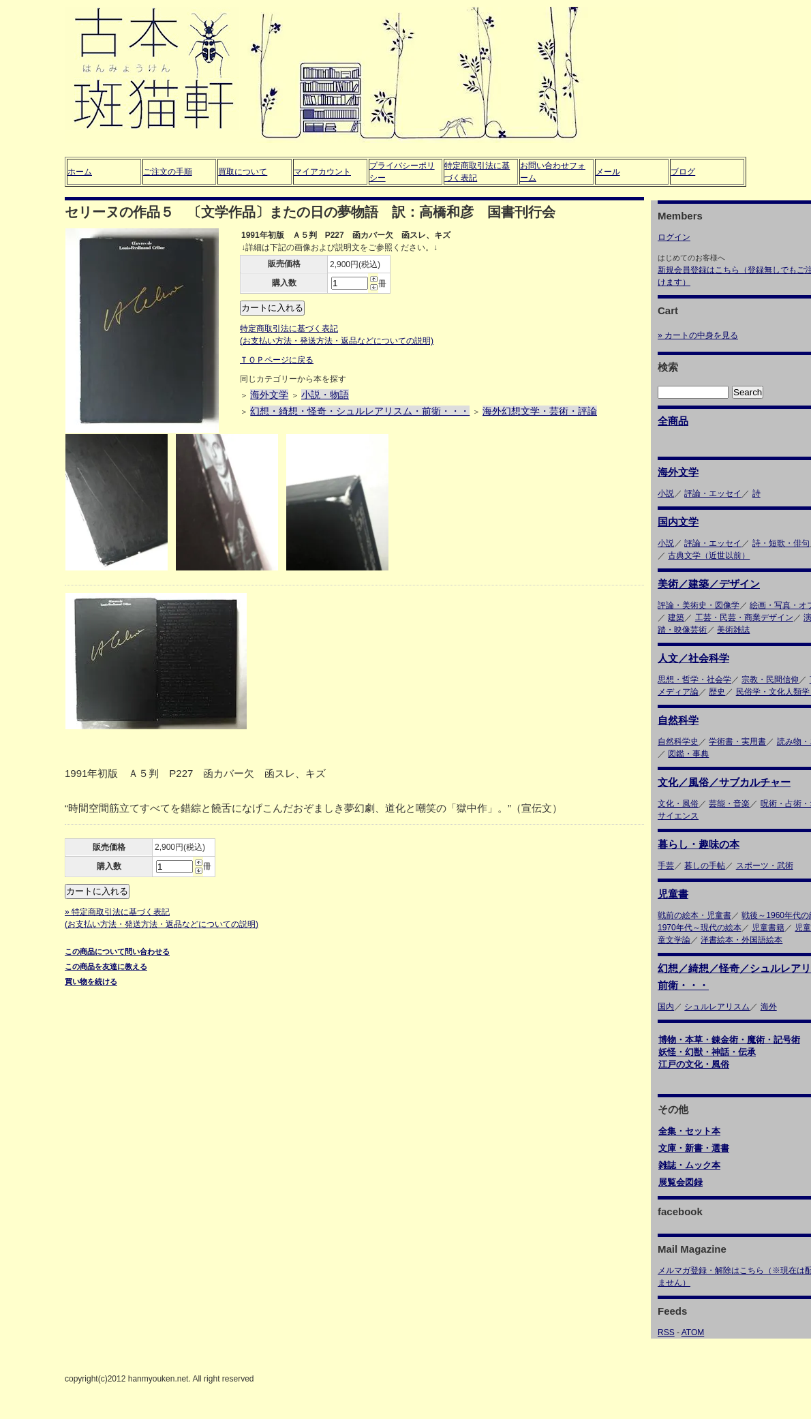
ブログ (683, 172)
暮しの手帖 (704, 865)
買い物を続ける (91, 981)
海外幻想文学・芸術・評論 (540, 411)
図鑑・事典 (688, 754)
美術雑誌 (733, 630)
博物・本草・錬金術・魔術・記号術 (729, 1040)
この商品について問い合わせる (117, 951)
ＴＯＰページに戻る (276, 360)
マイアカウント (322, 172)
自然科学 (678, 720)
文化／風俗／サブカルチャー (724, 782)
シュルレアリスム (717, 1006)
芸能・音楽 (729, 803)
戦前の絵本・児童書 (694, 915)
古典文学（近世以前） (709, 555)
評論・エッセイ (712, 493)
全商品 (673, 421)
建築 (676, 617)
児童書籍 (768, 927)
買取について (242, 172)
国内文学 (678, 522)
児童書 (673, 894)
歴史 (717, 692)
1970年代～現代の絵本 (699, 927)
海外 (769, 1006)
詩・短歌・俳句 (781, 543)
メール (608, 172)
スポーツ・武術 (764, 865)
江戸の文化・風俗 (693, 1064)
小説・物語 (325, 394)
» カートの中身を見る (698, 335)
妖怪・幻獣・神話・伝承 (707, 1052)
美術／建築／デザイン (709, 584)
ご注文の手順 (167, 172)
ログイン (674, 237)
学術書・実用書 (737, 741)
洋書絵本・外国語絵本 (741, 940)
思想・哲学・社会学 (694, 679)
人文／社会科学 (693, 658)
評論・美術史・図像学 (698, 605)
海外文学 (269, 394)
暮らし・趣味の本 (698, 844)
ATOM (693, 1332)
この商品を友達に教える (106, 966)
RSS (666, 1332)
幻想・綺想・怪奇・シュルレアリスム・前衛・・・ (360, 411)
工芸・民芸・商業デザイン (744, 617)
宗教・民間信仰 (770, 679)
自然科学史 (678, 741)
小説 (666, 493)
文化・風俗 (678, 803)
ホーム (79, 172)
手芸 (666, 865)
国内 (666, 1006)
